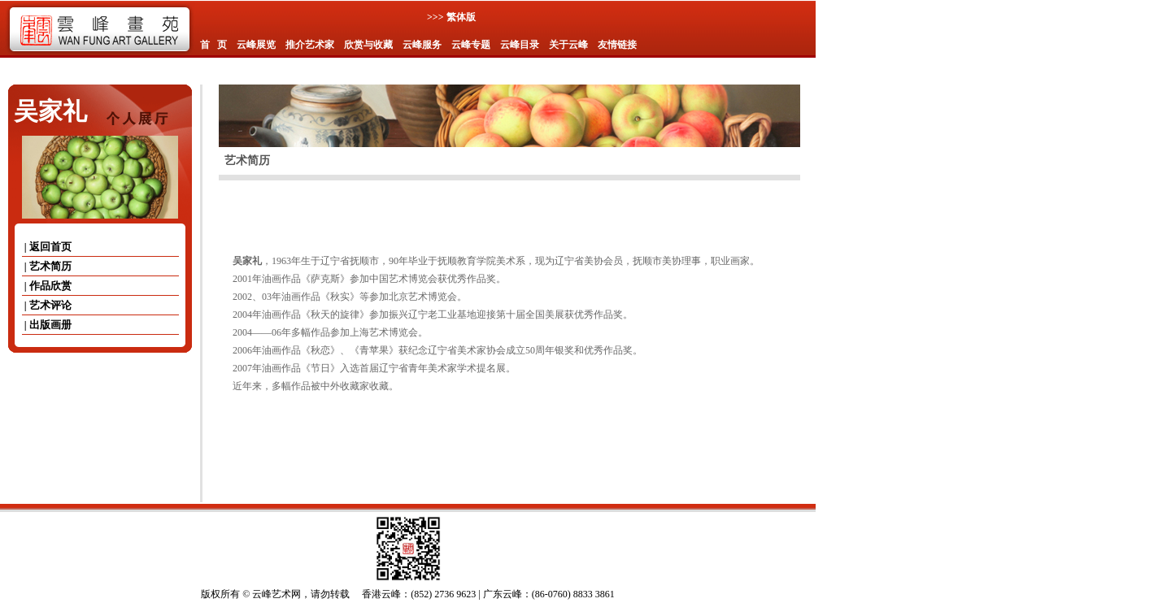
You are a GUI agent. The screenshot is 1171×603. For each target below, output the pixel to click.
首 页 (213, 44)
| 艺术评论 (47, 305)
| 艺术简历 (47, 266)
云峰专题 (470, 44)
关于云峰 (568, 44)
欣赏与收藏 (368, 44)
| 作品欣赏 (47, 286)
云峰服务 (422, 44)
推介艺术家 (309, 44)
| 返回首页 (47, 247)
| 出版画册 (47, 325)
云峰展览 (256, 44)
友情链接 (617, 44)
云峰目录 (519, 44)
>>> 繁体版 (451, 17)
